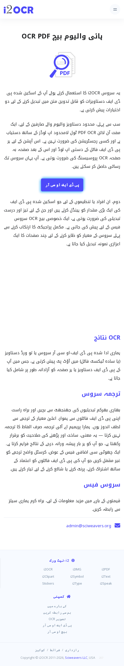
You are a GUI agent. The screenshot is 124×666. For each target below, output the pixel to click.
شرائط (55, 650)
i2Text (106, 576)
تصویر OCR (57, 619)
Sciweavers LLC (76, 657)
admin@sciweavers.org (88, 526)
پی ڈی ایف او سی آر (62, 184)
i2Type (77, 583)
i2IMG (77, 569)
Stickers (48, 583)
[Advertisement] (62, 292)
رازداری (72, 650)
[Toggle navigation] (115, 9)
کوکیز (40, 650)
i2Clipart (48, 576)
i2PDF (106, 569)
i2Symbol (77, 576)
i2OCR (48, 569)
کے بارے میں (57, 606)
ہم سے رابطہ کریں (57, 612)
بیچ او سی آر (57, 631)
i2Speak (106, 583)
